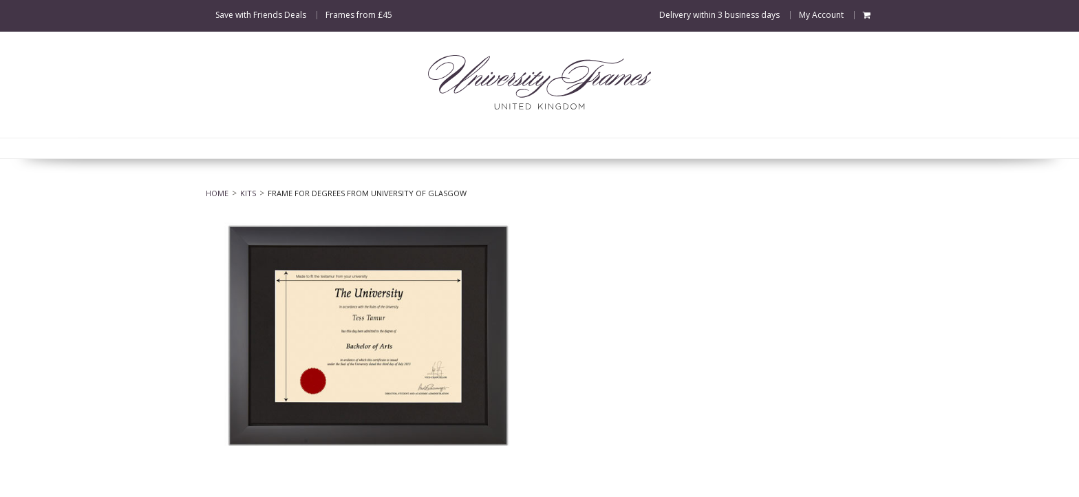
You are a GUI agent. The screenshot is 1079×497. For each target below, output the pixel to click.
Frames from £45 (358, 15)
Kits (248, 193)
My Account (821, 15)
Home (217, 193)
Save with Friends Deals (260, 15)
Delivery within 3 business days (719, 15)
